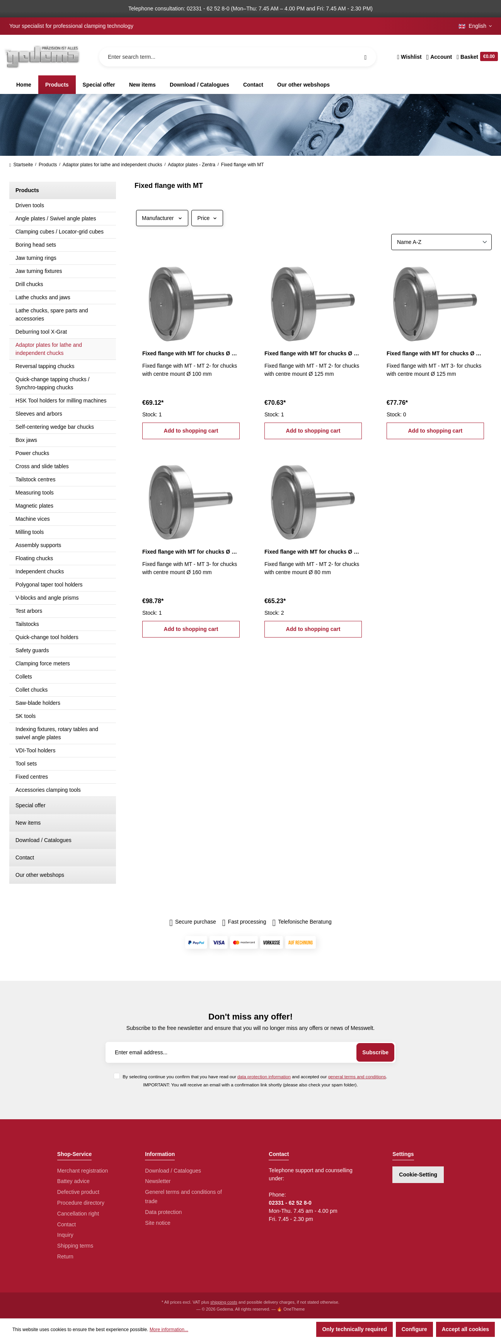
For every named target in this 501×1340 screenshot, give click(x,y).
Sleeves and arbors (38, 414)
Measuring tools (34, 492)
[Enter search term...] (237, 56)
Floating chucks (34, 558)
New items (28, 823)
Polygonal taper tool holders (49, 584)
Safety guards (32, 650)
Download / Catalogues (43, 840)
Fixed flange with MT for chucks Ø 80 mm (313, 552)
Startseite (21, 164)
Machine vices (32, 519)
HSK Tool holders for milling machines (61, 400)
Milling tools (29, 532)
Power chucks (32, 453)
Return (65, 1256)
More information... (169, 1329)
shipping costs (223, 1302)
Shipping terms (75, 1246)
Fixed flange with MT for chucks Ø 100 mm (191, 353)
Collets (23, 676)
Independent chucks (39, 571)
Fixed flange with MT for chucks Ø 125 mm (313, 353)
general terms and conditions (357, 1076)
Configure (414, 1329)
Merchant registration (82, 1171)
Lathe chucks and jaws (42, 297)
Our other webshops (39, 875)
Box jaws (26, 440)
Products (27, 190)
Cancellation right (78, 1213)
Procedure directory (80, 1203)
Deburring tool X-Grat (41, 332)
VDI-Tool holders (35, 750)
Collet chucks (31, 690)
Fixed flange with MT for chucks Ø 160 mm (191, 552)
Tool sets (26, 763)
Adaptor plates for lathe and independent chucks (48, 349)
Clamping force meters (42, 663)
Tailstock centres (35, 479)
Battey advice (73, 1181)
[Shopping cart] (476, 57)
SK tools (25, 716)
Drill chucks (29, 284)
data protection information (264, 1076)
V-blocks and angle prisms (46, 598)
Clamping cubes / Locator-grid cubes (59, 231)
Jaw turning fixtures (38, 271)
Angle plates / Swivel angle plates (55, 218)
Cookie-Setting (418, 1174)
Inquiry (65, 1235)
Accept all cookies (465, 1329)
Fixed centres (31, 777)
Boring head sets (35, 245)
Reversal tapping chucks (45, 366)
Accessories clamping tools (48, 790)
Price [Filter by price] (207, 218)
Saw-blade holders (37, 703)
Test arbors (28, 611)
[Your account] (439, 57)
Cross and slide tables (42, 466)
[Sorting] (441, 242)
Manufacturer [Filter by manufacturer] (162, 218)
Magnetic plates (34, 506)
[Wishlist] (409, 57)
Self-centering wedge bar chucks (54, 427)
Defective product (78, 1192)
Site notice (157, 1223)
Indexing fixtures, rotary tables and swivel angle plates (56, 733)
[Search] (365, 56)
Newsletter (157, 1181)
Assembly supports (38, 545)
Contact (24, 857)
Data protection (163, 1212)
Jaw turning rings (35, 258)
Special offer (30, 805)
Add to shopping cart (191, 431)
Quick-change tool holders (46, 637)
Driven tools (29, 205)
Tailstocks (27, 624)
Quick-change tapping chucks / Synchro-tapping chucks (52, 383)
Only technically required (354, 1329)
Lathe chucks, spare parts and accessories (51, 314)
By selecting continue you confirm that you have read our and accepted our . (255, 1076)
